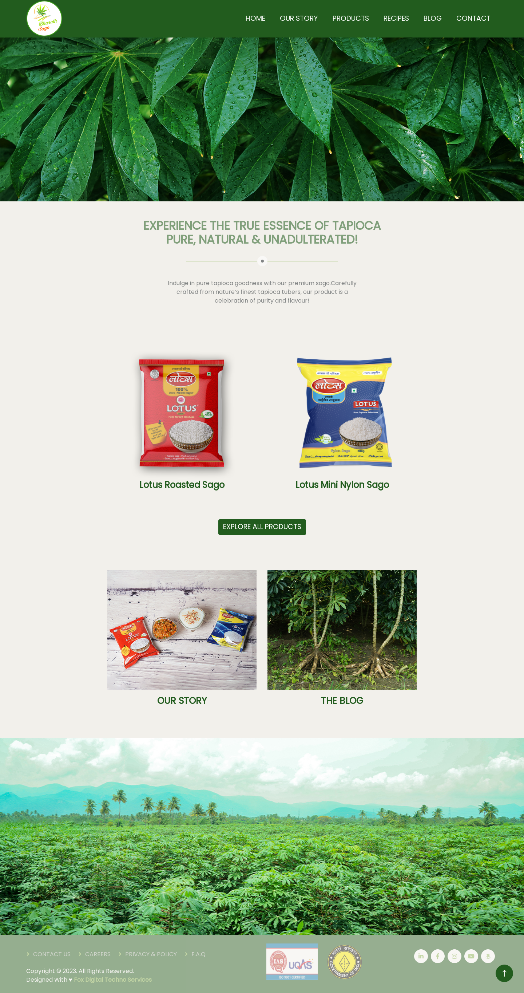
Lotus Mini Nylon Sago (342, 485)
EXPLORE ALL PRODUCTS (262, 527)
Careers (98, 954)
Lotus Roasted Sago (182, 485)
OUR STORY (182, 700)
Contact (473, 18)
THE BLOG (342, 700)
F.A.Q (198, 954)
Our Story (299, 18)
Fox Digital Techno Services (113, 980)
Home (255, 18)
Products (351, 18)
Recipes (396, 18)
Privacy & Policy (151, 954)
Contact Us (52, 954)
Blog (433, 18)
